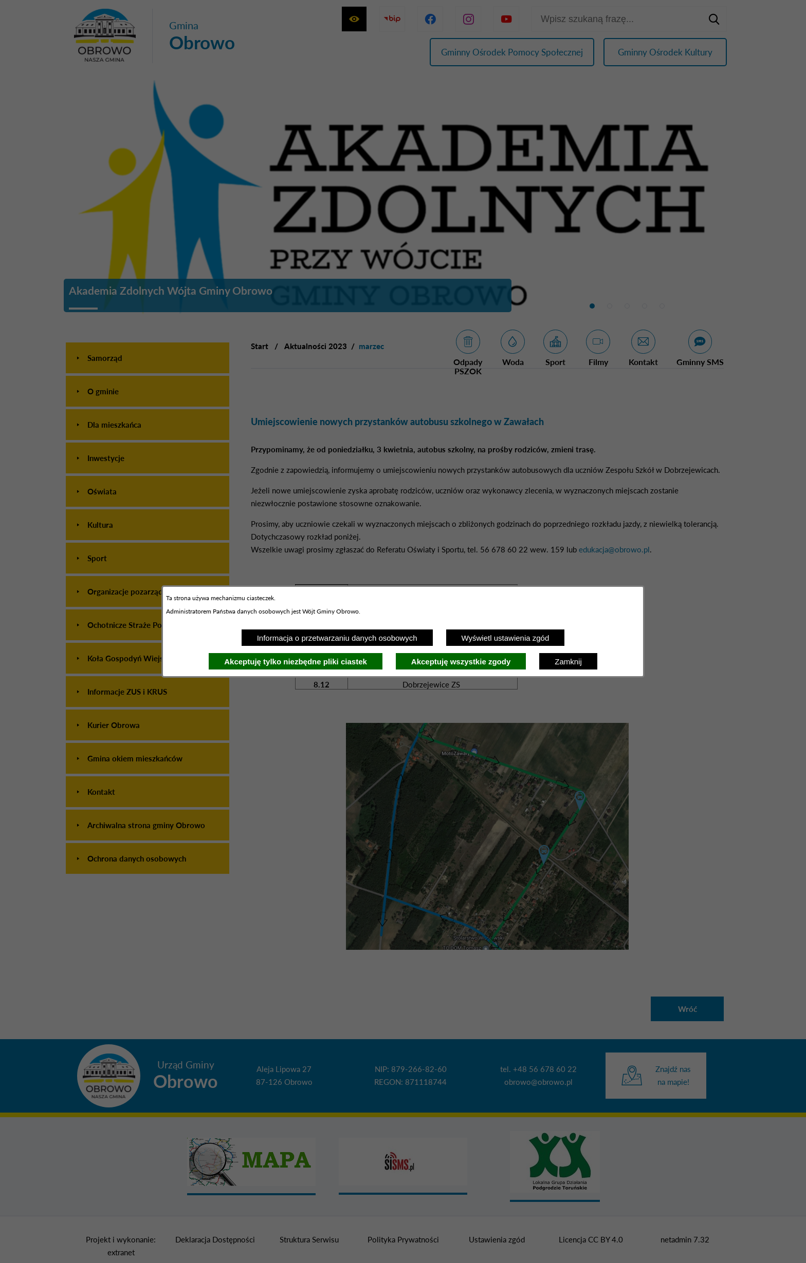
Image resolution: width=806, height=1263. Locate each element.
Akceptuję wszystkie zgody (460, 661)
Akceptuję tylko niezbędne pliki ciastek (295, 661)
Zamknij (568, 661)
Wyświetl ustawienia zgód (505, 638)
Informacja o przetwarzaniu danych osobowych (337, 638)
